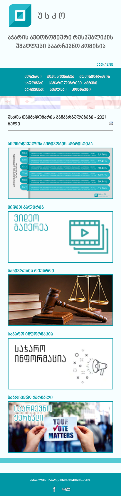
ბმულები (58, 91)
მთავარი (33, 78)
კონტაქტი (81, 91)
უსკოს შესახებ (60, 78)
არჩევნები (34, 91)
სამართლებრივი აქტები (73, 84)
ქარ (100, 65)
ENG (110, 65)
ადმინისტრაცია (94, 78)
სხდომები (34, 84)
